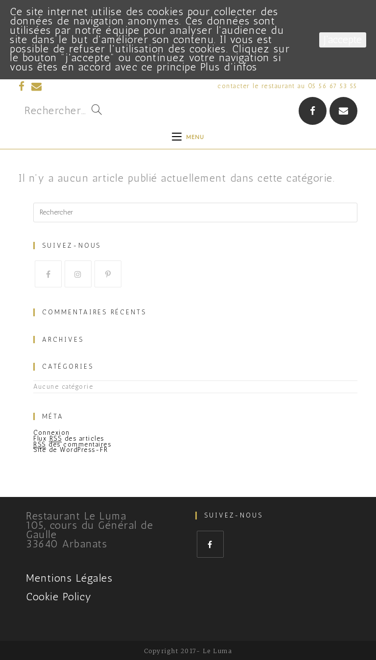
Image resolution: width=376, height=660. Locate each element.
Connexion (51, 432)
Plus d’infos (229, 67)
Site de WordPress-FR (70, 449)
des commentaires (72, 444)
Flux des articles (68, 439)
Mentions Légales (69, 578)
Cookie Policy (59, 596)
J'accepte (343, 39)
